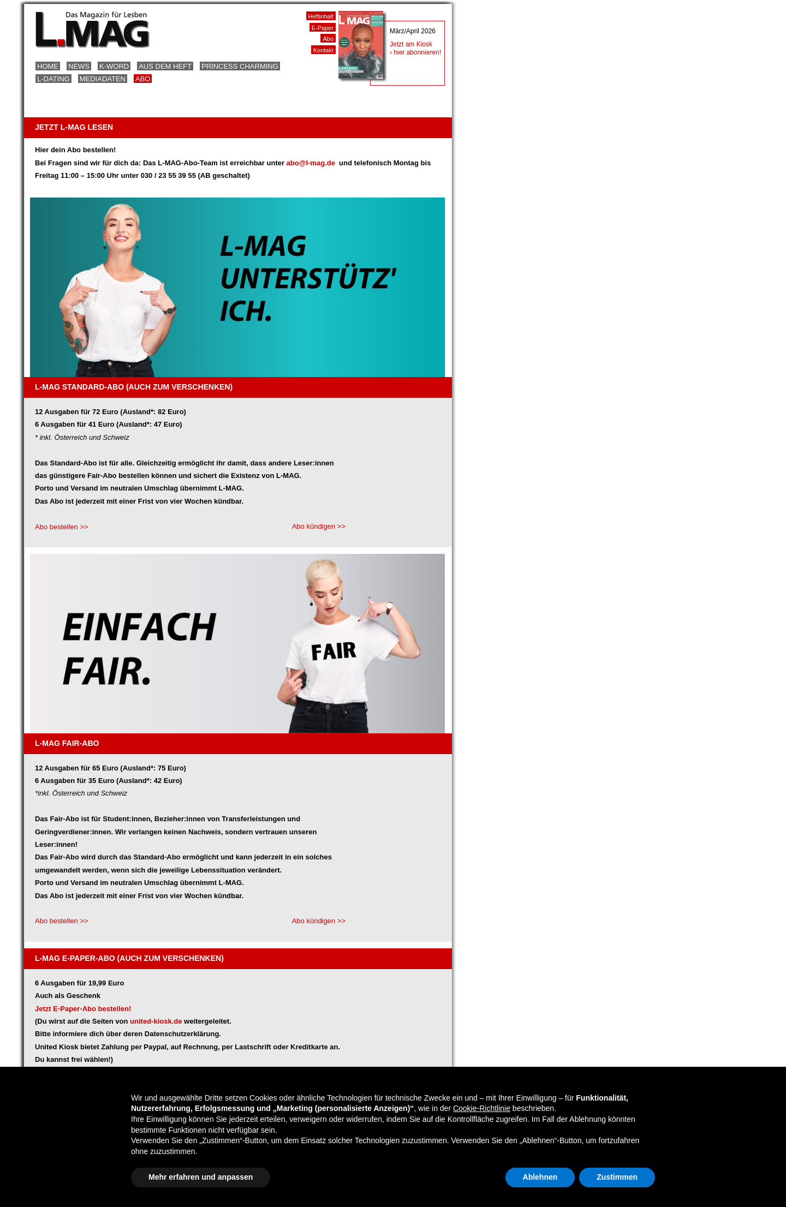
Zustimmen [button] (617, 1177)
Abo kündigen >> (319, 526)
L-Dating (53, 79)
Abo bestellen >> (61, 527)
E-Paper (323, 28)
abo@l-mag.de (312, 163)
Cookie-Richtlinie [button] (481, 1108)
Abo (142, 79)
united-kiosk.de (156, 1021)
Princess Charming (239, 66)
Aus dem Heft (165, 66)
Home (47, 66)
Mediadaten (103, 79)
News (79, 66)
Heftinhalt (321, 16)
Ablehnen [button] (540, 1177)
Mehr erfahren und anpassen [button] (200, 1177)
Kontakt (323, 50)
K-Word (114, 66)
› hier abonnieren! (415, 52)
